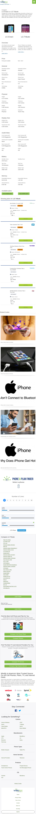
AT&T (21, 722)
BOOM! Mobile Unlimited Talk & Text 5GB (17, 291)
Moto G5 (5, 546)
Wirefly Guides (17, 783)
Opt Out (18, 811)
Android (3, 775)
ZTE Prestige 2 (6, 563)
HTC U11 (5, 543)
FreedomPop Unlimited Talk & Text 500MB (17, 269)
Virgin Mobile (4, 726)
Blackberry (22, 775)
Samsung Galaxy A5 (7, 556)
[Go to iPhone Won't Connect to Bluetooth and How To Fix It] (18, 391)
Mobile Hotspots (5, 749)
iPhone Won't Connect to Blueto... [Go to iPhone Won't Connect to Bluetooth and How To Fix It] (7, 405)
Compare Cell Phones (4, 4)
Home (18, 794)
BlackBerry (22, 736)
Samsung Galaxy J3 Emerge (9, 558)
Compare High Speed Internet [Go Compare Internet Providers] (18, 666)
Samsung (3, 742)
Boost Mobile (23, 728)
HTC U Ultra (5, 561)
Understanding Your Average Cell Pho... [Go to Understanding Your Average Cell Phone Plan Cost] (8, 436)
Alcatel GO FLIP (6, 576)
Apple (2, 736)
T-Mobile (22, 724)
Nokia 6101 (5, 581)
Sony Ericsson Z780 (7, 559)
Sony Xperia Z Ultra (7, 569)
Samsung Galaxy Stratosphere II (10, 548)
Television (22, 757)
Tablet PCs (22, 749)
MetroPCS (3, 728)
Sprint (2, 724)
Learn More (18, 596)
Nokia (21, 740)
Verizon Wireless (5, 722)
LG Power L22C (6, 541)
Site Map (18, 808)
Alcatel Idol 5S (6, 553)
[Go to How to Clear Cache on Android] (18, 328)
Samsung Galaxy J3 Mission (9, 566)
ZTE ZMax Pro (6, 588)
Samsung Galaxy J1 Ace (8, 549)
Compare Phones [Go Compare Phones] (18, 638)
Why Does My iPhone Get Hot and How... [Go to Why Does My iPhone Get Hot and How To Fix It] (9, 467)
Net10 (21, 726)
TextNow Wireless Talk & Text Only (17, 247)
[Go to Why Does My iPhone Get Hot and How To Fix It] (18, 453)
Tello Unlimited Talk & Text (16, 224)
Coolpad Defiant (6, 583)
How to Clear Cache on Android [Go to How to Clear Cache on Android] (7, 342)
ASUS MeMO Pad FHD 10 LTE (9, 586)
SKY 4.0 (5, 584)
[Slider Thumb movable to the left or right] (8, 511)
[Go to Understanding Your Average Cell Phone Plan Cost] (18, 422)
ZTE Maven (5, 568)
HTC (2, 738)
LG (20, 738)
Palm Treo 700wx (7, 539)
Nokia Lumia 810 (6, 571)
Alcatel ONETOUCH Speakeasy (10, 564)
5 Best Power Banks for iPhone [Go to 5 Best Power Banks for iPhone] (7, 373)
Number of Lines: (18, 496)
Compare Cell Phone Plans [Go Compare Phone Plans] (18, 634)
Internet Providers (5, 757)
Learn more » (5, 53)
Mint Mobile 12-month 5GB (16, 203)
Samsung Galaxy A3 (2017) (9, 554)
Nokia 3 (5, 579)
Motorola (3, 740)
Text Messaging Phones (25, 767)
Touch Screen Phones (6, 767)
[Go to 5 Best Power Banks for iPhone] (18, 359)
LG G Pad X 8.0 (6, 578)
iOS (2, 777)
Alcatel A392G (6, 573)
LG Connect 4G (6, 551)
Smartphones (4, 765)
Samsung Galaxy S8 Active (9, 544)
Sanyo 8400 (5, 574)
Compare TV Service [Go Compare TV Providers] (18, 662)
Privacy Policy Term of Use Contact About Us (18, 801)
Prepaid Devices (24, 765)
